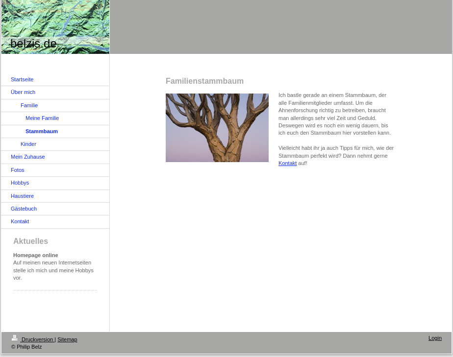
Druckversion (32, 339)
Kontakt (287, 163)
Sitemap (67, 339)
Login (435, 338)
